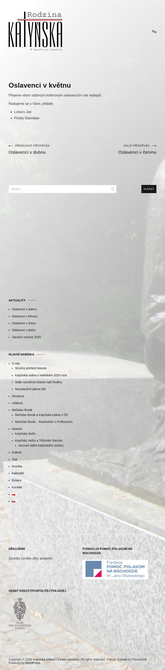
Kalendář (18, 473)
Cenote (122, 659)
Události (17, 403)
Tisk (14, 459)
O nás (16, 363)
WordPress (32, 663)
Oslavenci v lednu (24, 330)
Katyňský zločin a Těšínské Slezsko (39, 440)
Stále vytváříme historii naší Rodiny (38, 382)
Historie (17, 429)
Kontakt (17, 487)
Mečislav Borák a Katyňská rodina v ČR (41, 415)
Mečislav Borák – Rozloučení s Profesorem (44, 421)
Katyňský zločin (25, 433)
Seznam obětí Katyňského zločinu (41, 445)
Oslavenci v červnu (119, 149)
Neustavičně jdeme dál (30, 389)
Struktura (18, 396)
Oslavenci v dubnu (45, 149)
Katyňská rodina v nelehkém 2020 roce (41, 375)
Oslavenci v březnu (24, 316)
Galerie (16, 452)
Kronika (17, 466)
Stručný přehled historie (31, 368)
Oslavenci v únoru (24, 323)
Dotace (16, 480)
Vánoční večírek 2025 (26, 337)
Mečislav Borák (22, 410)
